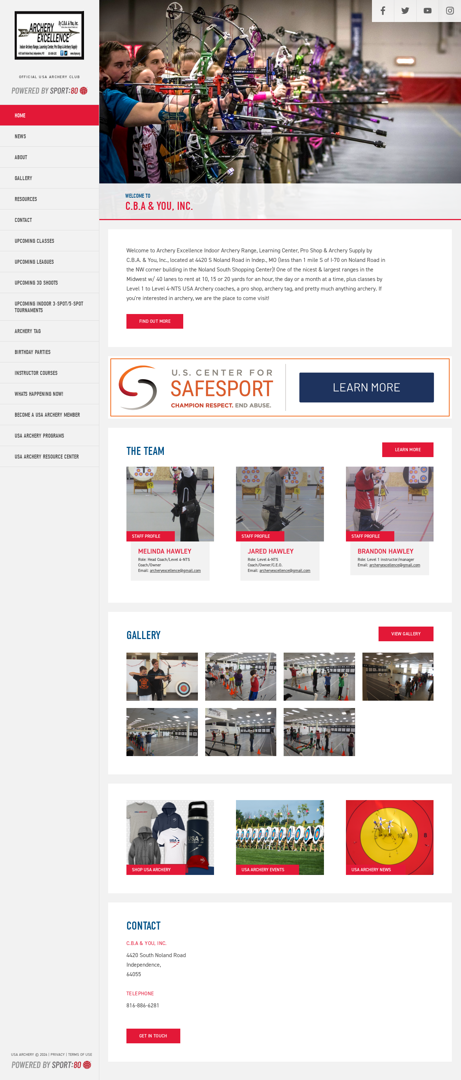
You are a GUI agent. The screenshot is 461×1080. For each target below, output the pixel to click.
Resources (26, 199)
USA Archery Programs (39, 436)
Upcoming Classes (34, 241)
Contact (23, 220)
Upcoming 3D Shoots (36, 283)
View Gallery (406, 634)
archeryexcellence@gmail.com (175, 570)
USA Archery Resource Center (47, 456)
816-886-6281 (142, 1005)
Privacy (58, 1054)
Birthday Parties (33, 352)
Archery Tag (28, 331)
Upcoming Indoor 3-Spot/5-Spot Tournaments (49, 307)
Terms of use (80, 1054)
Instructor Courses (36, 373)
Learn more (408, 450)
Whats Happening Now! (39, 394)
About (21, 157)
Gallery (23, 178)
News (20, 136)
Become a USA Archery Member (47, 415)
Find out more (154, 321)
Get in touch (153, 1036)
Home (20, 115)
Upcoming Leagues (34, 262)
